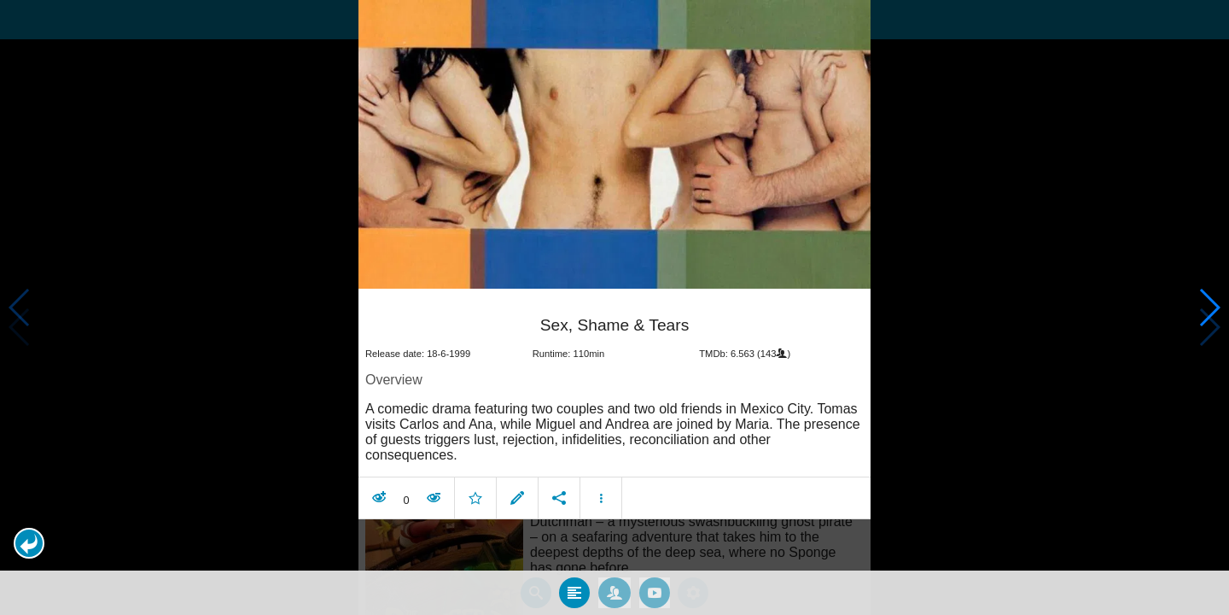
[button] (29, 543)
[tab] (574, 592)
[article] (614, 406)
